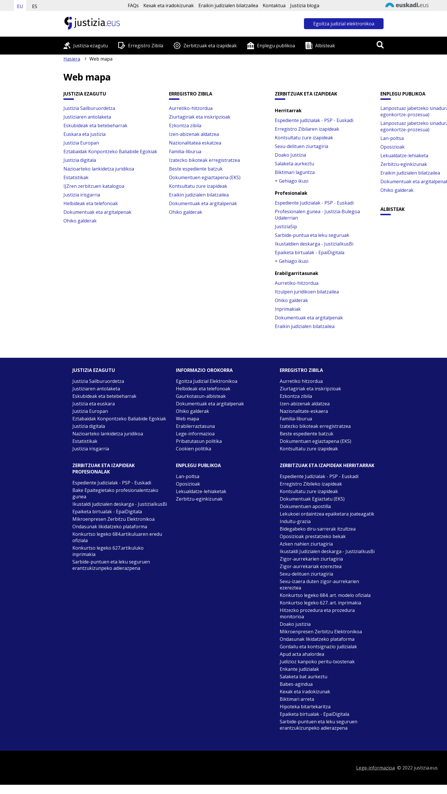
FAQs (133, 5)
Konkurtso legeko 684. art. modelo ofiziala (325, 595)
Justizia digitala (79, 160)
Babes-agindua (296, 684)
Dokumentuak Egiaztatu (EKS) (312, 499)
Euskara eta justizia (84, 134)
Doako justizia (295, 624)
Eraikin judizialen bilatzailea (228, 5)
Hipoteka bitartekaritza (305, 706)
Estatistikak (76, 177)
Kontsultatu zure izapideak (198, 186)
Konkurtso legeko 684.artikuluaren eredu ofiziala (117, 537)
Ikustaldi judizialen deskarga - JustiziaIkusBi (119, 504)
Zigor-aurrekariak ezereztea (310, 566)
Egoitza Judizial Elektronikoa (206, 381)
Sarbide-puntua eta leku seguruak (312, 235)
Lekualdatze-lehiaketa (404, 155)
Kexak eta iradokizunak (168, 5)
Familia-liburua (185, 151)
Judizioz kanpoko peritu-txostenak (317, 661)
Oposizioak (392, 147)
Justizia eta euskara (93, 403)
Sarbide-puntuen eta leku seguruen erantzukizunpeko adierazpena (111, 565)
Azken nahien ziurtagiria (306, 544)
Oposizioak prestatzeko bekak (313, 536)
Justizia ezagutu (90, 45)
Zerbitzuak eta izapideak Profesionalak (103, 468)
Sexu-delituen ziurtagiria (301, 146)
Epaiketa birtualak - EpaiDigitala (309, 252)
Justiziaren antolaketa (87, 117)
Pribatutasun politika (199, 441)
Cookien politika (193, 448)
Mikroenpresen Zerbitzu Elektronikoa (113, 519)
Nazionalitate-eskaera (304, 411)
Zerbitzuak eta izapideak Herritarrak (327, 465)
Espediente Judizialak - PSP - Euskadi (314, 203)
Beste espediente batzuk (196, 169)
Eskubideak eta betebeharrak (95, 125)
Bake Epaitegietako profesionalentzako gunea (115, 493)
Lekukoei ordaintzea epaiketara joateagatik (327, 514)
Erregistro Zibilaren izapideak (307, 129)
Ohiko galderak (80, 221)
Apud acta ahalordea (302, 654)
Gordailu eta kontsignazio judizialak (318, 646)
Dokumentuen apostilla (305, 506)
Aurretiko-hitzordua (191, 108)
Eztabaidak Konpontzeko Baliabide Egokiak (110, 151)
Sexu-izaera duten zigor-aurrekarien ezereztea (319, 584)
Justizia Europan (81, 143)
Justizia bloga (304, 5)
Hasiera (71, 59)
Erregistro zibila (301, 370)
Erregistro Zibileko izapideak (311, 484)
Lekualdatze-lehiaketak (201, 491)
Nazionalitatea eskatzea (195, 143)
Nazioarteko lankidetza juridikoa (98, 169)
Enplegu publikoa (276, 45)
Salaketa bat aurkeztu (303, 676)
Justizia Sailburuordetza (89, 108)
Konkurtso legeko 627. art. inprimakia (320, 603)
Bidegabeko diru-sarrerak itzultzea (318, 529)
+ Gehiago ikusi (291, 181)
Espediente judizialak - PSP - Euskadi (314, 120)
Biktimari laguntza (295, 172)
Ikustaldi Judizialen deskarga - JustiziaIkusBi (327, 551)
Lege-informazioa (195, 433)
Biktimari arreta (297, 699)
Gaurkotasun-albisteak (201, 396)
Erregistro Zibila (145, 45)
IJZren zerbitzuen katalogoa (93, 186)
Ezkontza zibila (185, 125)
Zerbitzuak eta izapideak (210, 45)
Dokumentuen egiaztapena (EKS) (205, 177)
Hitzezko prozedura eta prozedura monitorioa (317, 613)
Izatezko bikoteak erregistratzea (204, 160)
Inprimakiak (288, 309)
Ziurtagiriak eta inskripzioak (199, 117)
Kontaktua (274, 5)
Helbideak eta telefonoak (90, 203)
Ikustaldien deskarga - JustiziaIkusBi (314, 244)
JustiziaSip (286, 226)
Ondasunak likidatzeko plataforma (109, 526)
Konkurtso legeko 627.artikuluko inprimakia (108, 551)
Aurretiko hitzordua (301, 381)
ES (34, 6)
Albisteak (325, 45)
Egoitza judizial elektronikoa (343, 23)
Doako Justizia (290, 155)
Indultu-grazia (295, 521)
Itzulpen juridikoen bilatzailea (307, 292)
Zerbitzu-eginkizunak (403, 164)
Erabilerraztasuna (195, 426)
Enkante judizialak (299, 669)
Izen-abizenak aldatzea (194, 134)
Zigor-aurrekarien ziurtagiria (311, 559)
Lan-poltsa (392, 138)
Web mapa (187, 418)
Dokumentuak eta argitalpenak (97, 212)
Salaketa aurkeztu (294, 163)
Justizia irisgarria (81, 195)
